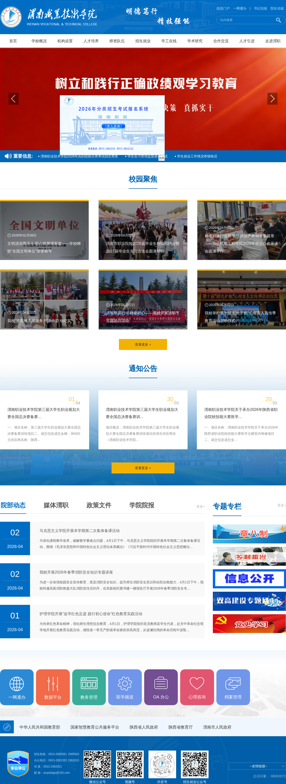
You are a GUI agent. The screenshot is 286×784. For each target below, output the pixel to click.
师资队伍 (117, 41)
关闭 (164, 160)
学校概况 (39, 41)
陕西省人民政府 (144, 727)
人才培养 (91, 41)
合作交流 (221, 41)
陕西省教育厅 (181, 727)
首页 (13, 41)
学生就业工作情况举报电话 (197, 156)
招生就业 (143, 41)
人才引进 (247, 41)
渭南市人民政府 (217, 727)
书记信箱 (260, 8)
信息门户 (223, 8)
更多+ (200, 506)
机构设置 (65, 41)
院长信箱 (277, 8)
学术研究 (195, 41)
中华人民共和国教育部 (40, 727)
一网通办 (239, 8)
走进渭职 (273, 41)
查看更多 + (143, 344)
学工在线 (169, 41)
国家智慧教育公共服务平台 (95, 727)
